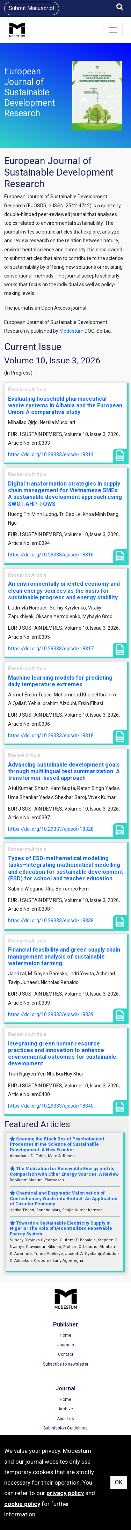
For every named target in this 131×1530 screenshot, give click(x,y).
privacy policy (65, 1493)
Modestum (71, 331)
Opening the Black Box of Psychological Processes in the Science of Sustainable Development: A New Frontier (57, 1144)
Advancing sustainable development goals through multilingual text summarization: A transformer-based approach (64, 771)
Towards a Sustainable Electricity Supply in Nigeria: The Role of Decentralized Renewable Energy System (61, 1228)
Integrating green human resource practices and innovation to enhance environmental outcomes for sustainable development (62, 1053)
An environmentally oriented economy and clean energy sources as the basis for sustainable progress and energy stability (64, 590)
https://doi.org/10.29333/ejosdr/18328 (51, 829)
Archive (65, 1408)
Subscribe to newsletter (65, 1364)
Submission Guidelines (65, 1428)
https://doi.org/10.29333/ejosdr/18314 (51, 454)
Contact (65, 1354)
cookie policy (22, 1503)
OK (118, 1482)
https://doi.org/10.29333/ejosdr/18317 (51, 648)
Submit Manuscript (31, 8)
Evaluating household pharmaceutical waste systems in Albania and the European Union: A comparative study (65, 405)
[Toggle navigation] (113, 30)
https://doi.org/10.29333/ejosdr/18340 (51, 1106)
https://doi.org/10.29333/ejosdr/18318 (51, 735)
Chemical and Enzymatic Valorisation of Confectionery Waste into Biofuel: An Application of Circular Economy (63, 1198)
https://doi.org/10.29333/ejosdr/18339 (51, 1014)
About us (65, 1418)
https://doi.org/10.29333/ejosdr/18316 (51, 554)
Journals (65, 1345)
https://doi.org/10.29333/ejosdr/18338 (51, 920)
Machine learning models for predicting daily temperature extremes (60, 681)
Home (65, 1335)
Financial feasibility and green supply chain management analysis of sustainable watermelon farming (64, 956)
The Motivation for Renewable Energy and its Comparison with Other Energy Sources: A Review (64, 1171)
